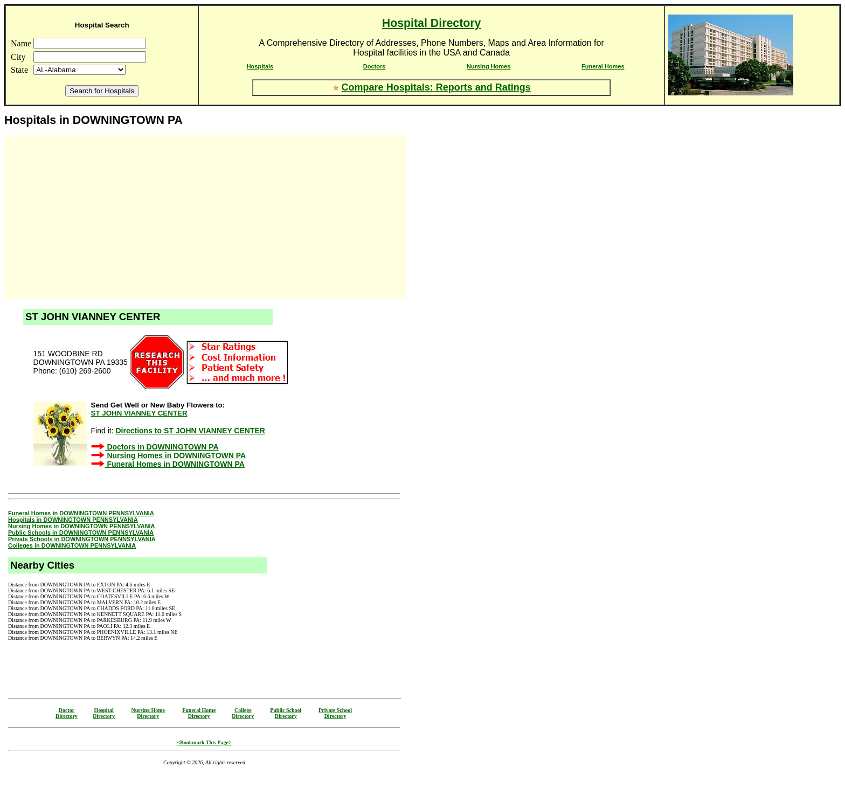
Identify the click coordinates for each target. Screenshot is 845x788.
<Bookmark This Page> (204, 742)
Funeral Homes (602, 66)
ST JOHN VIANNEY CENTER (139, 413)
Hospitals (260, 66)
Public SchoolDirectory (285, 713)
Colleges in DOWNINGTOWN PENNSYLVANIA (72, 545)
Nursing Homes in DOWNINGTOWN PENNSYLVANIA (81, 526)
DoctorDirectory (67, 713)
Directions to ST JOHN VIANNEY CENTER (190, 430)
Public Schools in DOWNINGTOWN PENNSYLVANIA (81, 532)
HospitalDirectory (104, 713)
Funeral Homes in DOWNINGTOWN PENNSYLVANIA (81, 513)
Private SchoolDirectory (335, 713)
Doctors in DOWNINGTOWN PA (162, 447)
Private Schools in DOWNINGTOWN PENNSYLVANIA (82, 539)
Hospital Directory (431, 23)
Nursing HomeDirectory (148, 713)
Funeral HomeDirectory (199, 713)
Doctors (374, 66)
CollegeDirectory (243, 713)
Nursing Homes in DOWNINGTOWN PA (175, 455)
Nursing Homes (488, 66)
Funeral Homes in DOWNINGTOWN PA (175, 464)
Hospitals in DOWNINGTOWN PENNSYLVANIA (73, 519)
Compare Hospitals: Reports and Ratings (436, 87)
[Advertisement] (101, 216)
